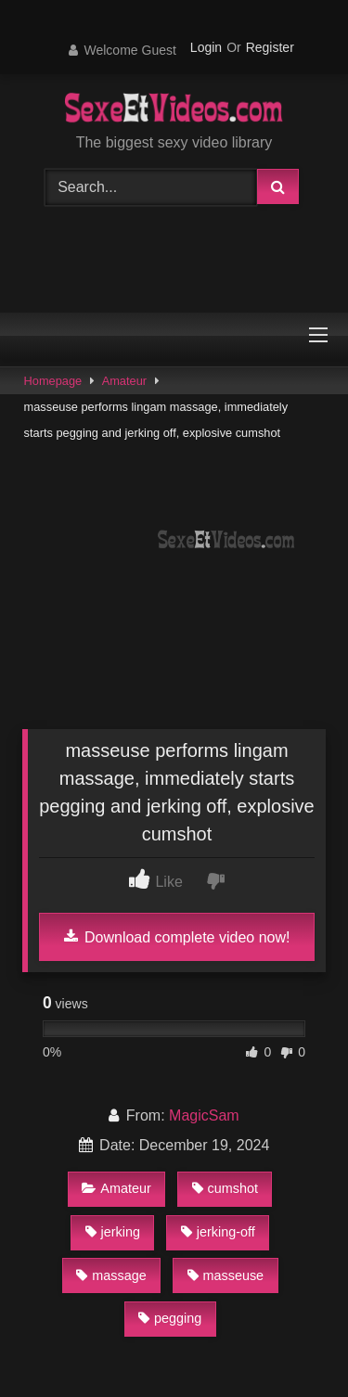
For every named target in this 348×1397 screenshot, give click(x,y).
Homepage (53, 381)
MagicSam (204, 1115)
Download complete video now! (177, 937)
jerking (112, 1231)
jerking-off (218, 1231)
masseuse (225, 1275)
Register (270, 47)
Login (206, 47)
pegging (169, 1318)
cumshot (225, 1188)
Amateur (124, 381)
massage (111, 1275)
